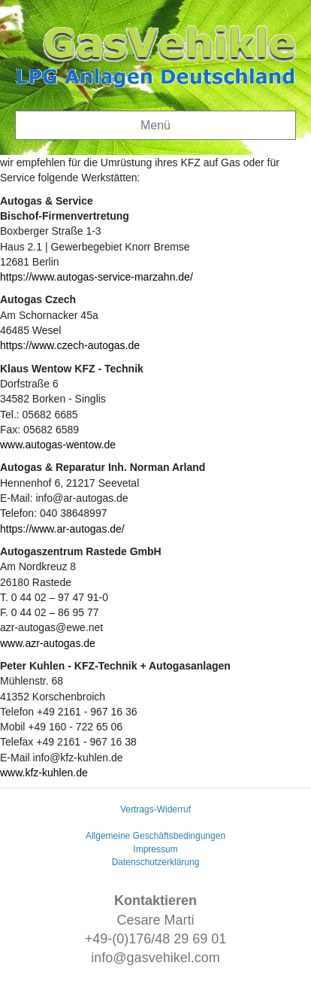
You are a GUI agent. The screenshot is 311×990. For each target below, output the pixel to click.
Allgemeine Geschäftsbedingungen (155, 836)
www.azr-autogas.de (47, 643)
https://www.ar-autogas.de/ (62, 529)
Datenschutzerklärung (156, 862)
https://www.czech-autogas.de (70, 345)
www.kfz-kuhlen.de (44, 773)
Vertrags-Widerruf (155, 809)
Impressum (155, 849)
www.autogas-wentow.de (58, 445)
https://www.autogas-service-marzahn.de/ (96, 277)
